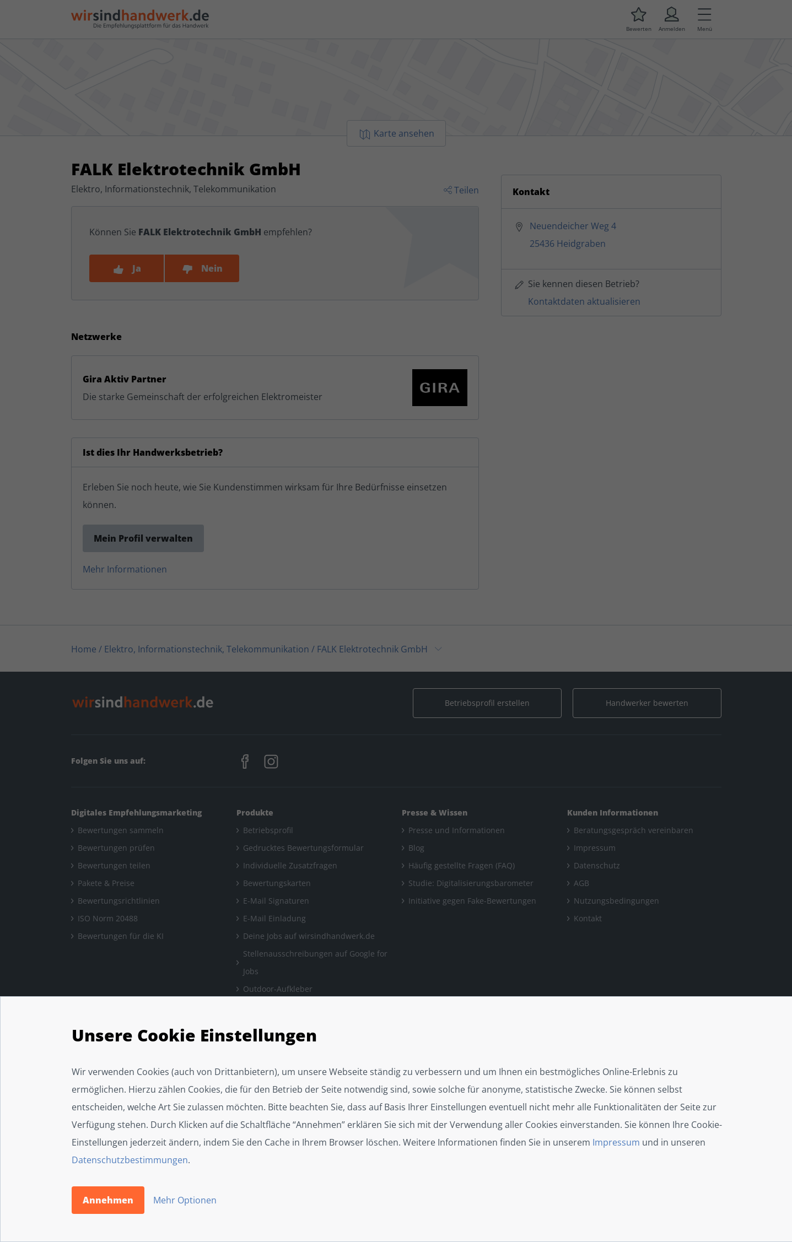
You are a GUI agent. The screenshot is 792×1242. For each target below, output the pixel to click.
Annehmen (108, 1200)
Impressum (616, 1142)
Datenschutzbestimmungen (130, 1160)
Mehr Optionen (185, 1200)
